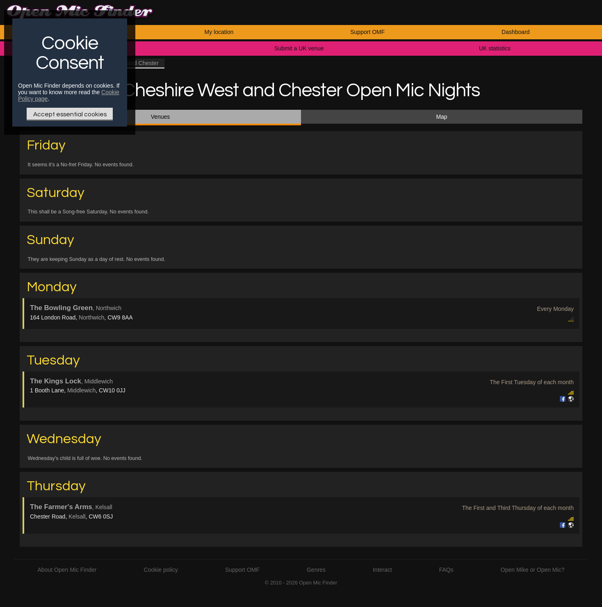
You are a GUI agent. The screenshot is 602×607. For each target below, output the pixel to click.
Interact (382, 569)
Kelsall (76, 516)
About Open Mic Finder (67, 569)
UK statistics (495, 48)
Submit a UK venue (299, 48)
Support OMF (367, 32)
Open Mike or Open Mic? (533, 569)
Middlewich (81, 390)
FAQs (446, 569)
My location (219, 32)
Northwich (91, 317)
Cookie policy (161, 569)
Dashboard (516, 32)
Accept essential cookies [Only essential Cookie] (70, 114)
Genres (316, 569)
